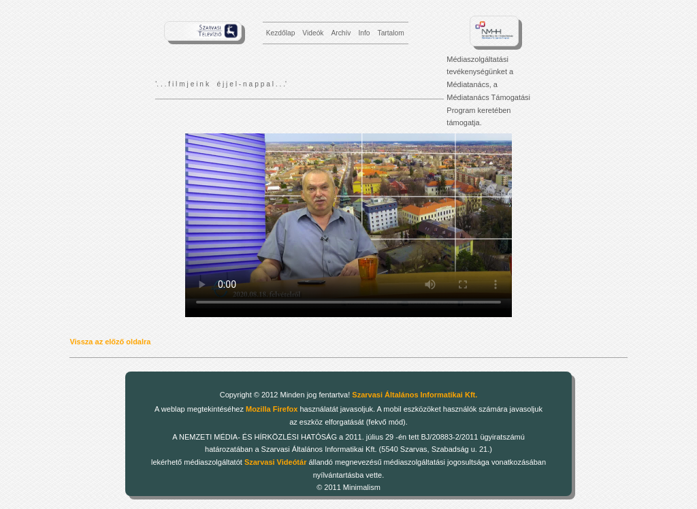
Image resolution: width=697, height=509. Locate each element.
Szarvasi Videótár (275, 462)
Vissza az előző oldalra (109, 342)
